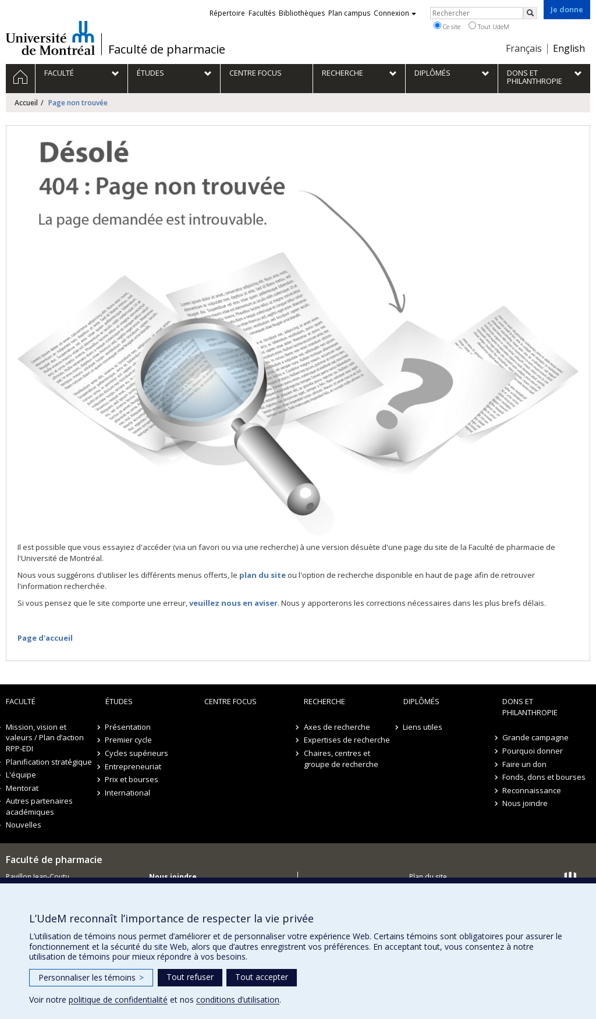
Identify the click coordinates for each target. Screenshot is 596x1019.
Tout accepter (261, 976)
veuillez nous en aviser (233, 603)
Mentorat (22, 788)
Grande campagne (535, 737)
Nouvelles (23, 824)
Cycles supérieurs (137, 753)
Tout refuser (190, 976)
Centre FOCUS (230, 701)
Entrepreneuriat (133, 766)
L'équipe (21, 774)
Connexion (395, 13)
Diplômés (421, 701)
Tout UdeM (489, 26)
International (128, 792)
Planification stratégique (49, 762)
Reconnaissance (531, 790)
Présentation (128, 727)
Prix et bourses (132, 779)
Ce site (447, 26)
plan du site (262, 575)
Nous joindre (525, 803)
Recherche (324, 701)
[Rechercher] (530, 13)
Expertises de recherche (347, 739)
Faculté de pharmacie (166, 49)
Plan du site (428, 877)
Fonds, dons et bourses (544, 777)
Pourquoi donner (532, 750)
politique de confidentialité (118, 999)
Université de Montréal (50, 37)
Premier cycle (128, 739)
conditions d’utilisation (237, 999)
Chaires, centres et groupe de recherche (341, 758)
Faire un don (524, 764)
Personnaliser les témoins (91, 977)
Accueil (26, 103)
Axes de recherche (337, 727)
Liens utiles (423, 727)
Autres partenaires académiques (39, 806)
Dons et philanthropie (530, 707)
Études (119, 701)
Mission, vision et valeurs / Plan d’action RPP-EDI (45, 738)
